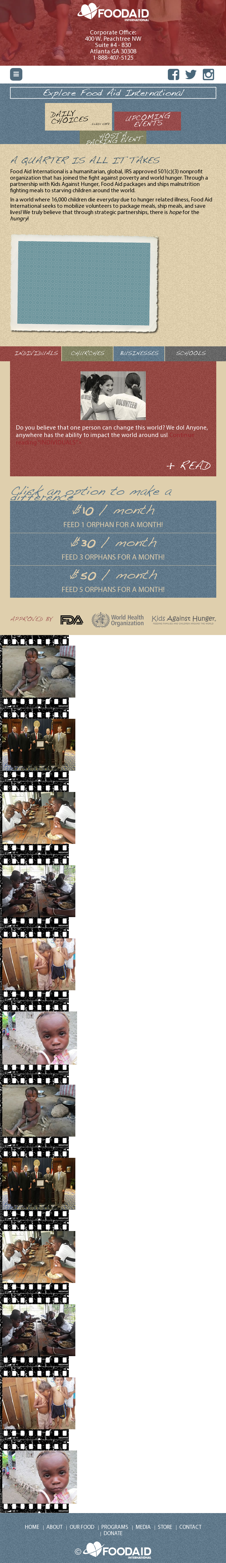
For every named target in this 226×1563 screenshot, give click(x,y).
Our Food (82, 1527)
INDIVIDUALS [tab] (36, 354)
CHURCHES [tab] (87, 354)
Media (143, 1527)
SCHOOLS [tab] (190, 354)
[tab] (78, 117)
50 (87, 575)
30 (87, 543)
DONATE (113, 1534)
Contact (190, 1527)
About (54, 1527)
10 (87, 511)
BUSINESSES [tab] (139, 354)
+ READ (188, 467)
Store (165, 1527)
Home (32, 1527)
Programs (114, 1527)
